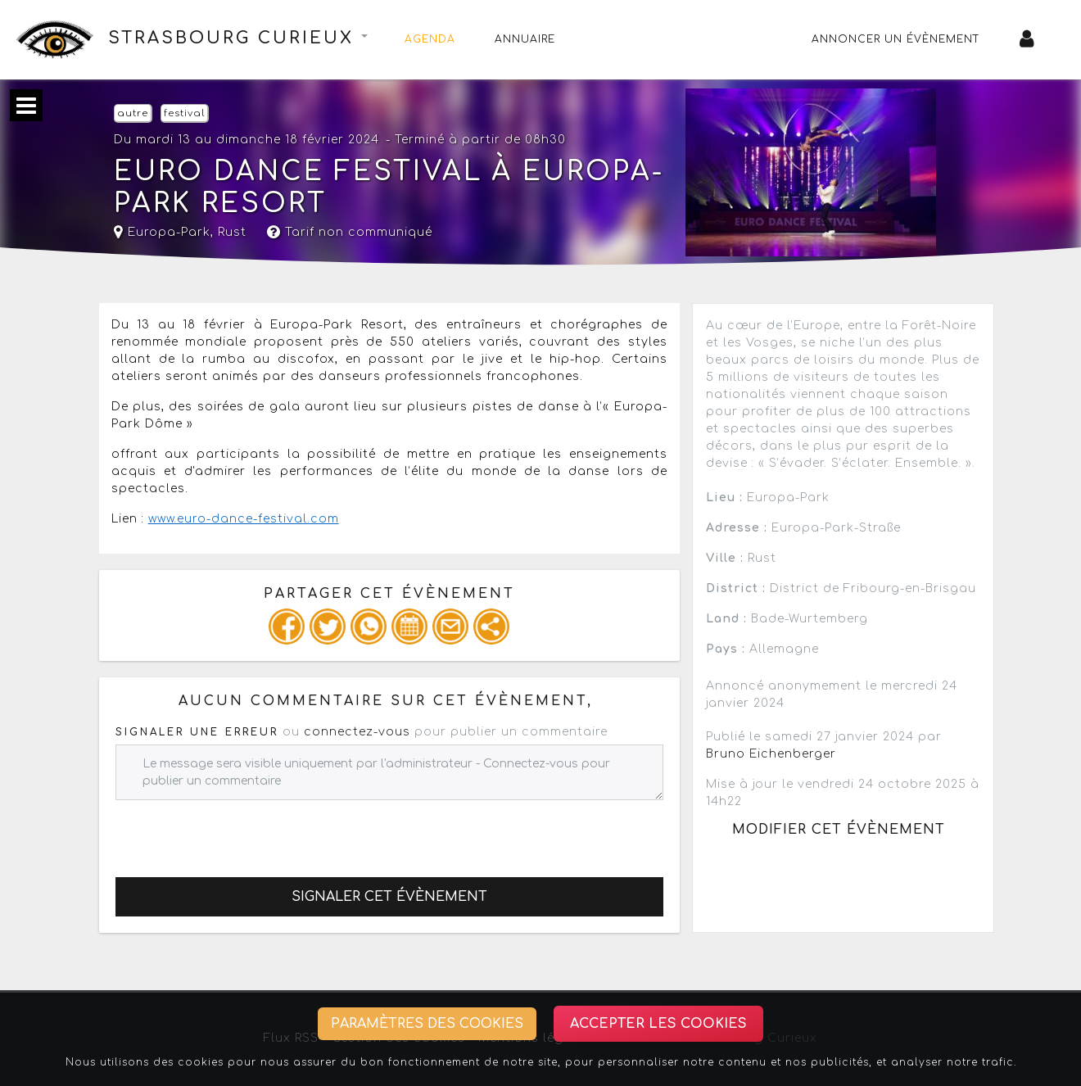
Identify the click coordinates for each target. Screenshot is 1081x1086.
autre (132, 113)
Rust (232, 232)
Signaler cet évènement (389, 896)
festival (184, 113)
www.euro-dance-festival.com (243, 519)
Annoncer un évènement (896, 39)
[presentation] (239, 832)
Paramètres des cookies (427, 1023)
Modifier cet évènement (838, 829)
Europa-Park (162, 232)
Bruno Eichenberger (771, 754)
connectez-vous (357, 732)
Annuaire (525, 39)
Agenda (430, 39)
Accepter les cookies (658, 1023)
